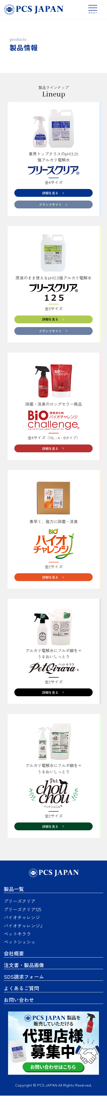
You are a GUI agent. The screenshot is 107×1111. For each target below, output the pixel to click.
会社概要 (14, 968)
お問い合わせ (19, 1015)
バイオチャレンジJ (23, 941)
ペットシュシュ (19, 957)
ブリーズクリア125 (22, 924)
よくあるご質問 (21, 1003)
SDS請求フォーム (24, 992)
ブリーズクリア (19, 916)
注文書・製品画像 (24, 980)
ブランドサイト (49, 207)
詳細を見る (49, 194)
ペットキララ (17, 949)
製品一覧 (14, 904)
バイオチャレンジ (22, 933)
